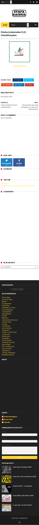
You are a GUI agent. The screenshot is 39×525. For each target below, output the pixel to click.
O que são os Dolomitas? (22, 505)
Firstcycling (6, 297)
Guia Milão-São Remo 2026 (23, 496)
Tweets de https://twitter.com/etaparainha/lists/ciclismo (18, 185)
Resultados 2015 (31, 39)
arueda (4, 324)
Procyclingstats (7, 310)
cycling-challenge (8, 353)
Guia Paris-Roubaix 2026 (22, 467)
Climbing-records (8, 342)
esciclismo (6, 330)
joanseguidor (6, 314)
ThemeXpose (23, 518)
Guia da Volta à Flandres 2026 (24, 477)
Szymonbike (6, 345)
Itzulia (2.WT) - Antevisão (22, 486)
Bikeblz (4, 302)
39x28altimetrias (8, 355)
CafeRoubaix (6, 322)
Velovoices (6, 306)
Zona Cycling (6, 328)
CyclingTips (6, 326)
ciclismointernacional (9, 320)
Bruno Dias (8, 420)
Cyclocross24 (7, 349)
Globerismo (6, 351)
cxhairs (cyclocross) (9, 332)
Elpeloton (5, 318)
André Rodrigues (10, 417)
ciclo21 (4, 316)
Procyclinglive (7, 340)
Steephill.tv (6, 338)
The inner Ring (7, 300)
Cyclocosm (6, 334)
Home (5, 25)
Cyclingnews (6, 304)
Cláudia (7, 423)
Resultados (21, 39)
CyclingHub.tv (7, 312)
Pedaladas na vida (8, 308)
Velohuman (6, 336)
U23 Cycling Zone (8, 347)
